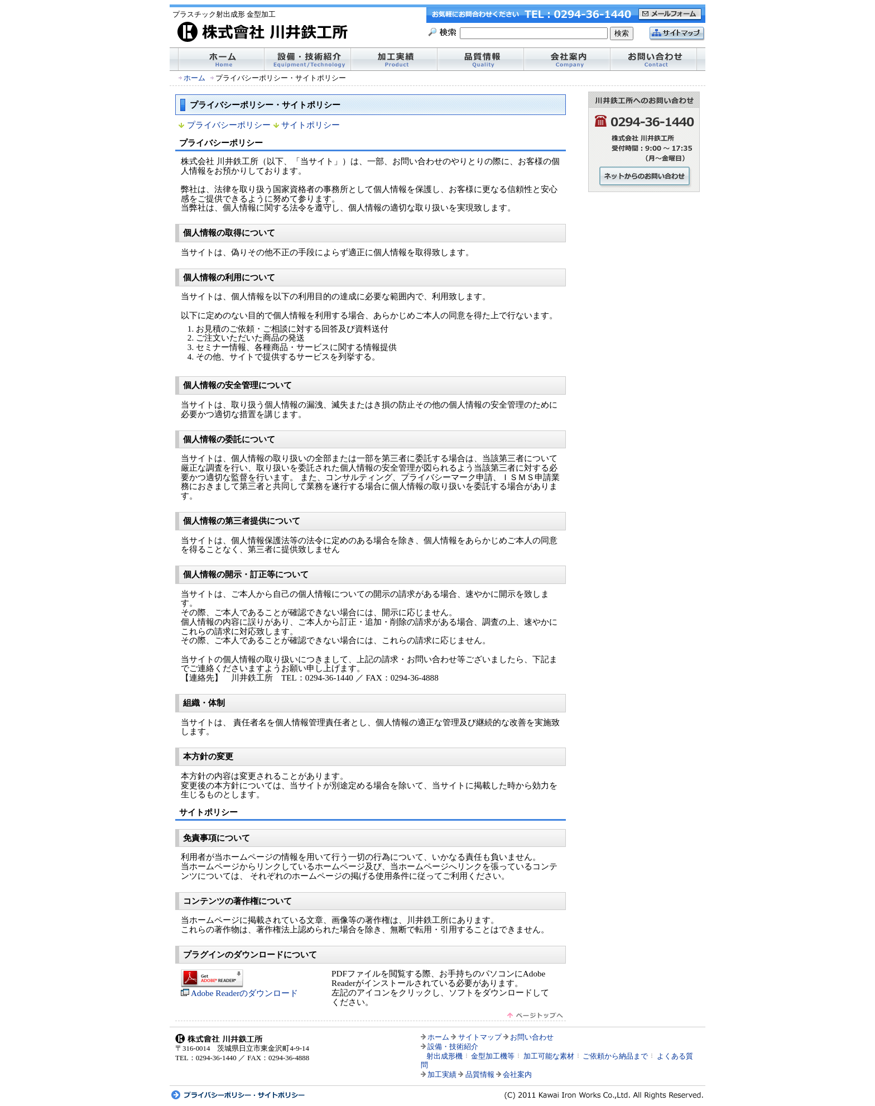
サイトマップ (480, 1037)
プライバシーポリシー (229, 125)
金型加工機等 (493, 1056)
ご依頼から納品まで (615, 1056)
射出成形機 (444, 1056)
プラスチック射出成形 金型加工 (224, 14)
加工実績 (441, 1074)
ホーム (194, 78)
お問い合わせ (532, 1037)
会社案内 (517, 1074)
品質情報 (479, 1074)
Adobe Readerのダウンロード (239, 989)
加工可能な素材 (548, 1056)
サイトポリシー (310, 125)
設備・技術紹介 (452, 1046)
